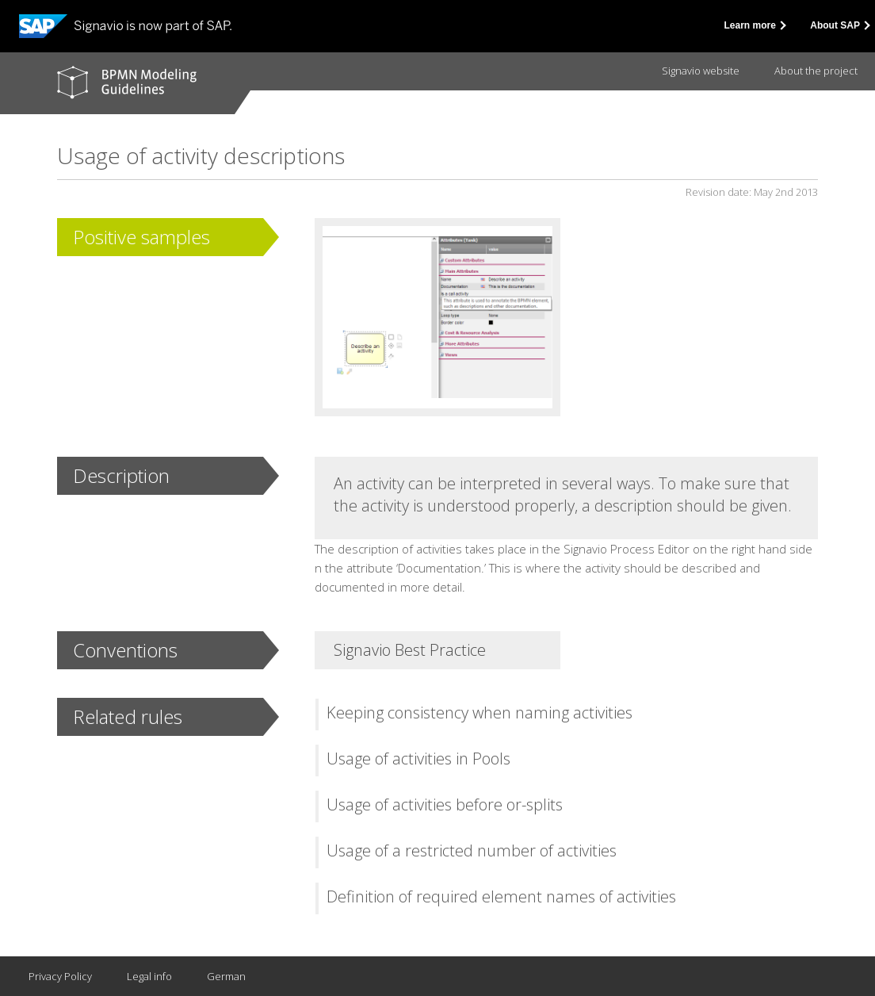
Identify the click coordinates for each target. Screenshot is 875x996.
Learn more (754, 25)
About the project (816, 70)
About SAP (839, 25)
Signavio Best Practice (410, 650)
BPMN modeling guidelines (127, 82)
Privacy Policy (60, 976)
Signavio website (700, 70)
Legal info (149, 976)
